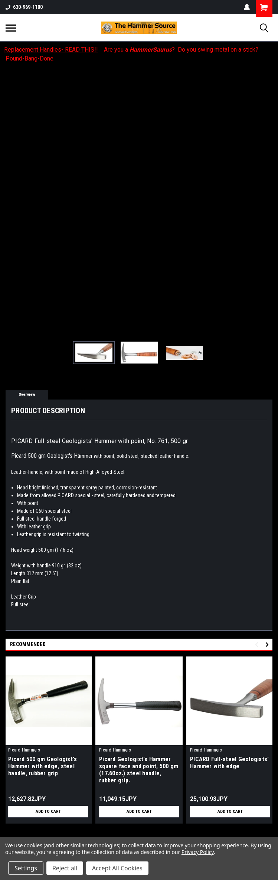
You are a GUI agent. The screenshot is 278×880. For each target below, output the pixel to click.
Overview (27, 394)
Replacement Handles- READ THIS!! (51, 49)
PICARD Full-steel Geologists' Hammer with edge (229, 763)
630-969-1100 (24, 7)
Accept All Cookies (117, 868)
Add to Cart (48, 811)
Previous (258, 645)
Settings (25, 868)
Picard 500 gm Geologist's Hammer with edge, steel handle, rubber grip (42, 766)
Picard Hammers (24, 750)
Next (268, 645)
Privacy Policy (197, 851)
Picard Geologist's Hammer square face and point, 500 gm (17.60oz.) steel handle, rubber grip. (138, 770)
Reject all (64, 868)
